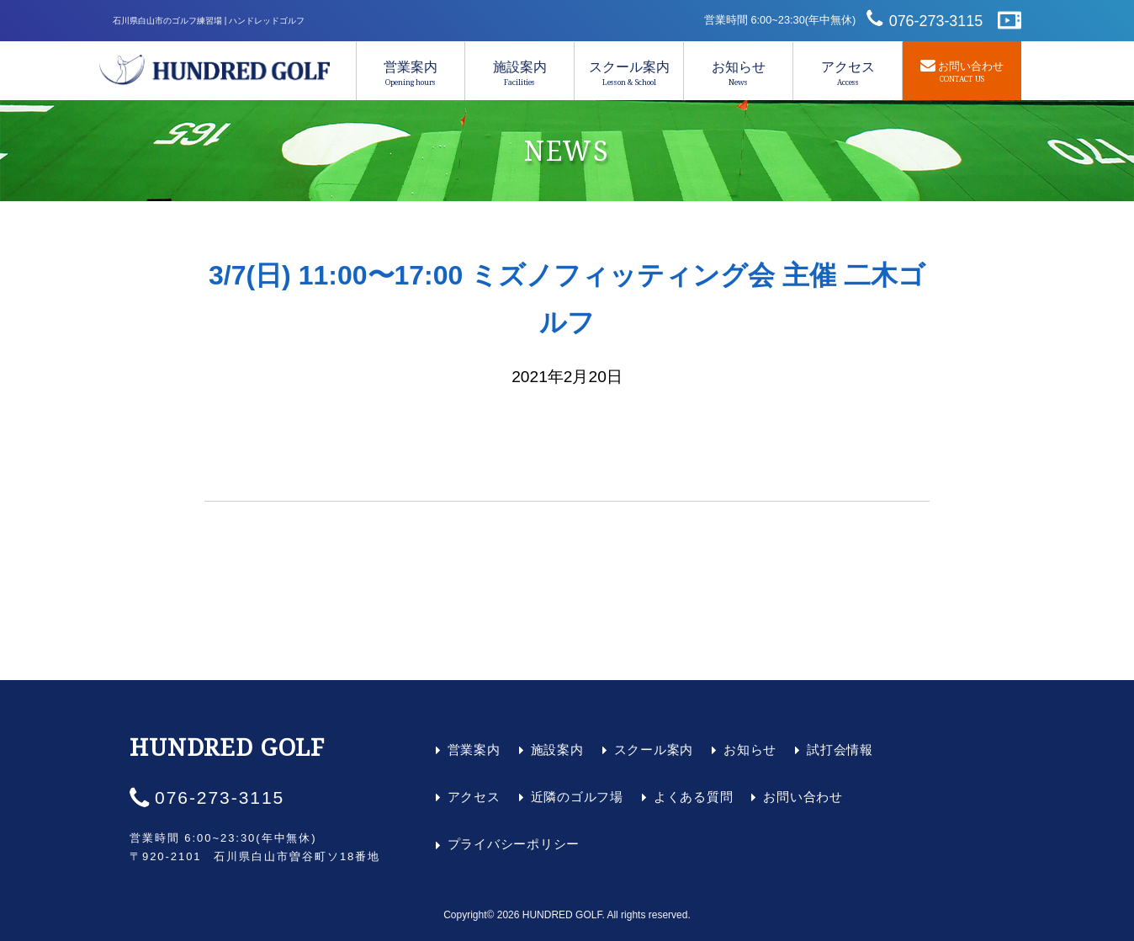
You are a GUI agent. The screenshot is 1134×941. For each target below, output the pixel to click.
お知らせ (738, 73)
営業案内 (410, 73)
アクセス (847, 73)
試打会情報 (840, 749)
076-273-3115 (936, 21)
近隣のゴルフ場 (577, 796)
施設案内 (519, 73)
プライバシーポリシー (514, 844)
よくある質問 (694, 796)
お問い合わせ (803, 796)
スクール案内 (629, 73)
